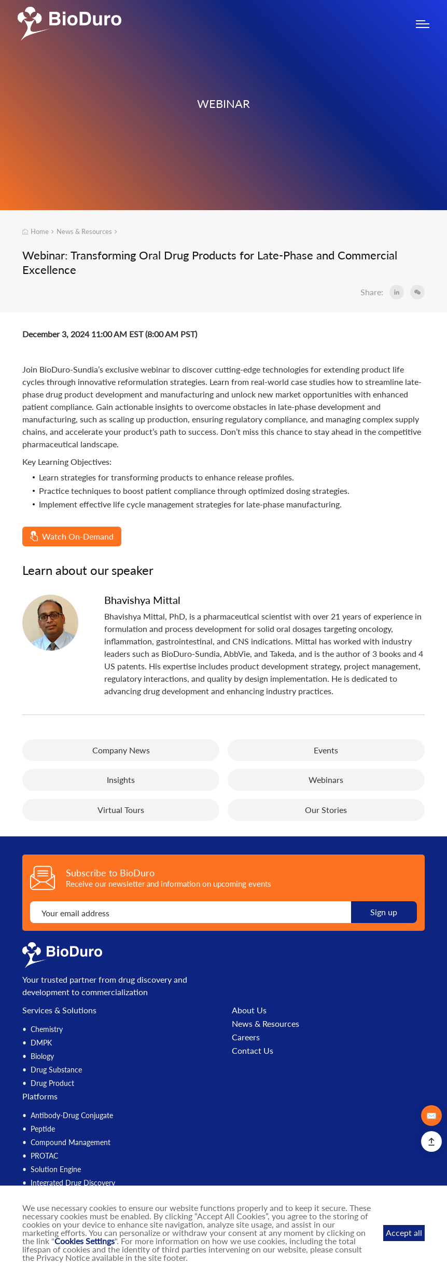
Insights (121, 779)
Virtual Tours (120, 810)
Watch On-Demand (72, 536)
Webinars (326, 779)
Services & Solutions (59, 1010)
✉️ (431, 1115)
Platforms (40, 1096)
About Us (249, 1010)
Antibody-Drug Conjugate (72, 1115)
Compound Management (70, 1142)
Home (35, 231)
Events (326, 750)
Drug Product (52, 1083)
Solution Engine (56, 1169)
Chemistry (47, 1029)
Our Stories (326, 810)
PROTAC (44, 1155)
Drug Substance (56, 1069)
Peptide (43, 1128)
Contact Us (252, 1051)
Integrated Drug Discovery (73, 1182)
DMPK (41, 1042)
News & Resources (84, 231)
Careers (246, 1037)
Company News (121, 750)
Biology (42, 1056)
